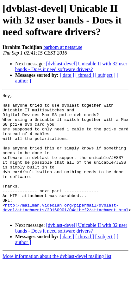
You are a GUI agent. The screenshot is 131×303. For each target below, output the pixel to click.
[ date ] (67, 75)
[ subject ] (105, 75)
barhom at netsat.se (62, 47)
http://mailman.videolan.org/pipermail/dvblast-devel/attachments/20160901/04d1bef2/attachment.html (65, 230)
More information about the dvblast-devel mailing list (57, 280)
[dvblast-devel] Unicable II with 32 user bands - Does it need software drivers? (71, 66)
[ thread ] (84, 75)
